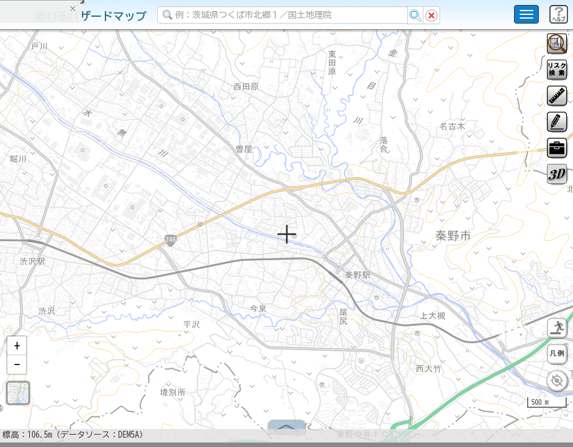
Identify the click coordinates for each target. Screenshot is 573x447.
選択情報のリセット (131, 244)
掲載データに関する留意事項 (68, 211)
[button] (16, 350)
